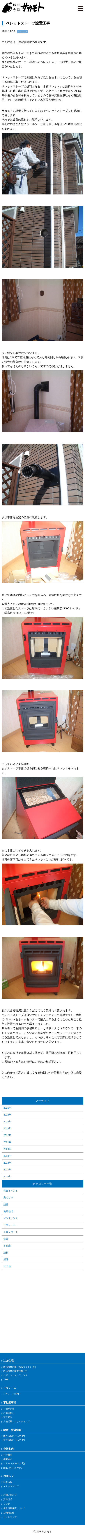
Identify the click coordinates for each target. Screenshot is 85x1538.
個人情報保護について (14, 1508)
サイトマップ (10, 1517)
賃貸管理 (7, 1417)
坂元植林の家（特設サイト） (19, 1367)
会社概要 (7, 1455)
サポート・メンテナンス (15, 1375)
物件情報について (14, 1436)
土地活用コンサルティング (16, 1421)
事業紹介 (7, 1459)
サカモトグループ (14, 1463)
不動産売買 (8, 1409)
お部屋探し (8, 1413)
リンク (6, 1504)
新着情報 (7, 1482)
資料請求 (7, 1499)
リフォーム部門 (11, 1394)
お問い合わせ (10, 1495)
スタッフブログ (11, 1486)
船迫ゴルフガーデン (13, 1467)
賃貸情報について (14, 1440)
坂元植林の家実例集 (15, 1371)
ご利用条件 (8, 1512)
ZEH (5, 1379)
